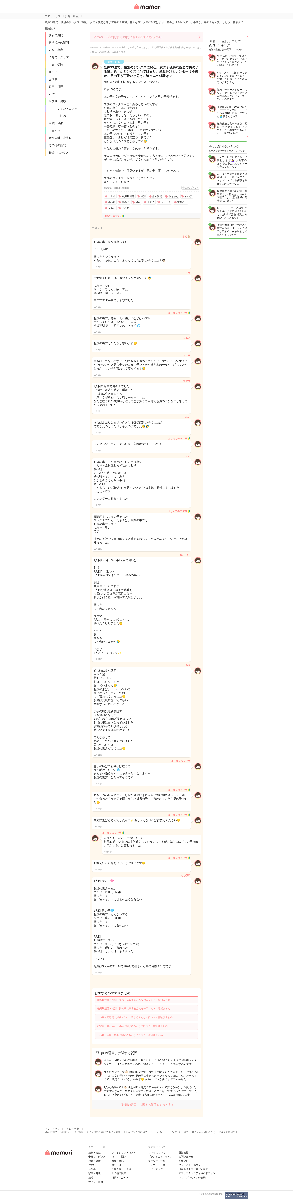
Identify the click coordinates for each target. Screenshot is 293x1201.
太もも (111, 208)
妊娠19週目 (128, 196)
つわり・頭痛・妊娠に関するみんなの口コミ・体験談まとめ (130, 1035)
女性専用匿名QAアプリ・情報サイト (147, 9)
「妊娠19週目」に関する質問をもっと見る (146, 1104)
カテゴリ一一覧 (156, 1165)
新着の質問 (56, 35)
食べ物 (111, 202)
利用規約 (183, 1160)
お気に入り (191, 187)
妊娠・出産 (56, 50)
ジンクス (166, 202)
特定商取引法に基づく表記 (193, 1169)
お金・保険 (56, 64)
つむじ (125, 208)
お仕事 (53, 79)
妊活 (52, 94)
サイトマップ (155, 1169)
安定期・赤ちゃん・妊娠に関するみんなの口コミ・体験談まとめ (132, 1026)
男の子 (125, 202)
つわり (111, 196)
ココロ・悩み (57, 116)
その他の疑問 (57, 145)
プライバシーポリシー (191, 1165)
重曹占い (182, 202)
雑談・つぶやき (59, 152)
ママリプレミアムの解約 (192, 1177)
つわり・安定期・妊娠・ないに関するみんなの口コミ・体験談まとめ (135, 1017)
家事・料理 (56, 86)
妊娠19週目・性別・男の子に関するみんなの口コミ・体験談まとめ (133, 1008)
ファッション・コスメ (63, 108)
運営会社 (183, 1152)
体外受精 (157, 196)
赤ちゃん (173, 196)
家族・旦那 (56, 123)
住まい (53, 72)
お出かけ (54, 130)
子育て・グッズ (59, 57)
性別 (143, 196)
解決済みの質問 (59, 42)
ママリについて (156, 1152)
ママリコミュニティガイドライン (197, 1173)
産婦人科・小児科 (60, 138)
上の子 (150, 202)
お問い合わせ (186, 1156)
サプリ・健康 (57, 101)
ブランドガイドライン (160, 1156)
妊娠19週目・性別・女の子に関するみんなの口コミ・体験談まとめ (133, 999)
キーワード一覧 (156, 1160)
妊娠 (138, 202)
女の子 (188, 196)
